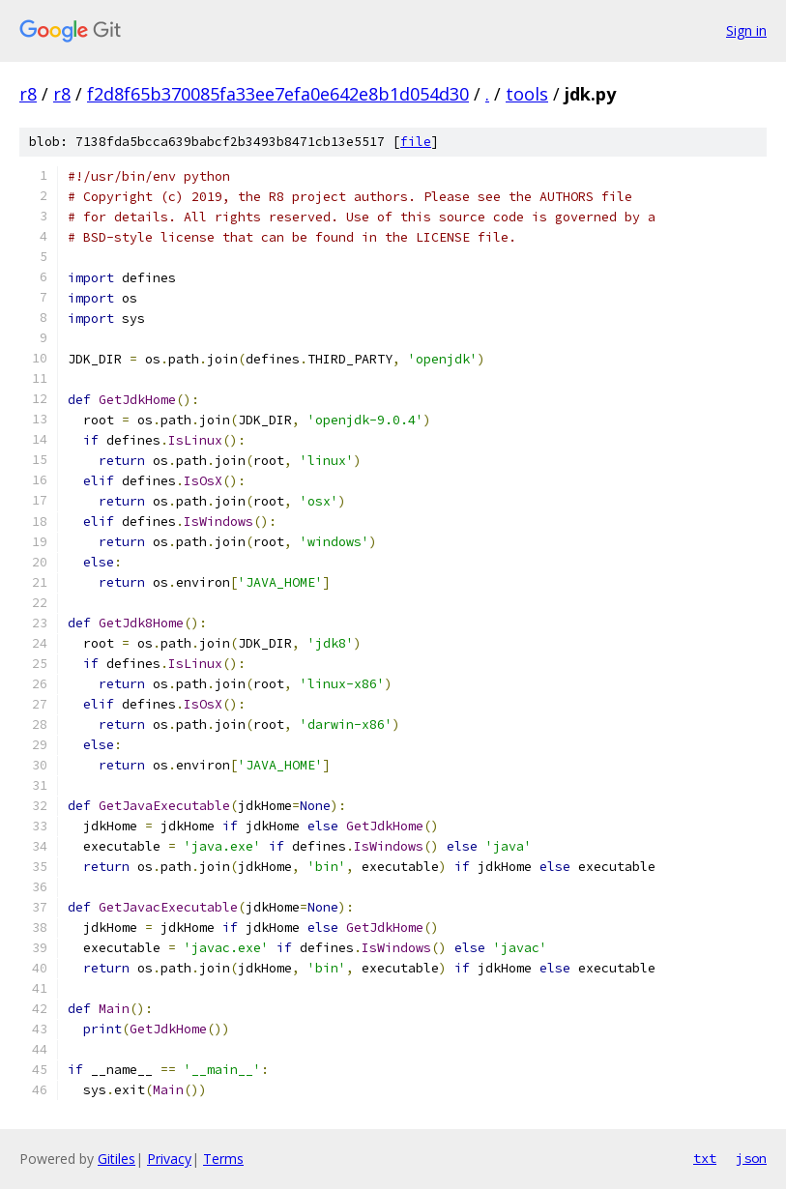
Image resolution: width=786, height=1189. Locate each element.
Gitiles (116, 1158)
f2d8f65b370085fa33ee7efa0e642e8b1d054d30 (278, 93)
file (415, 141)
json (751, 1158)
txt (704, 1158)
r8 (28, 93)
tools (527, 93)
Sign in (746, 30)
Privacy (169, 1158)
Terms (223, 1158)
